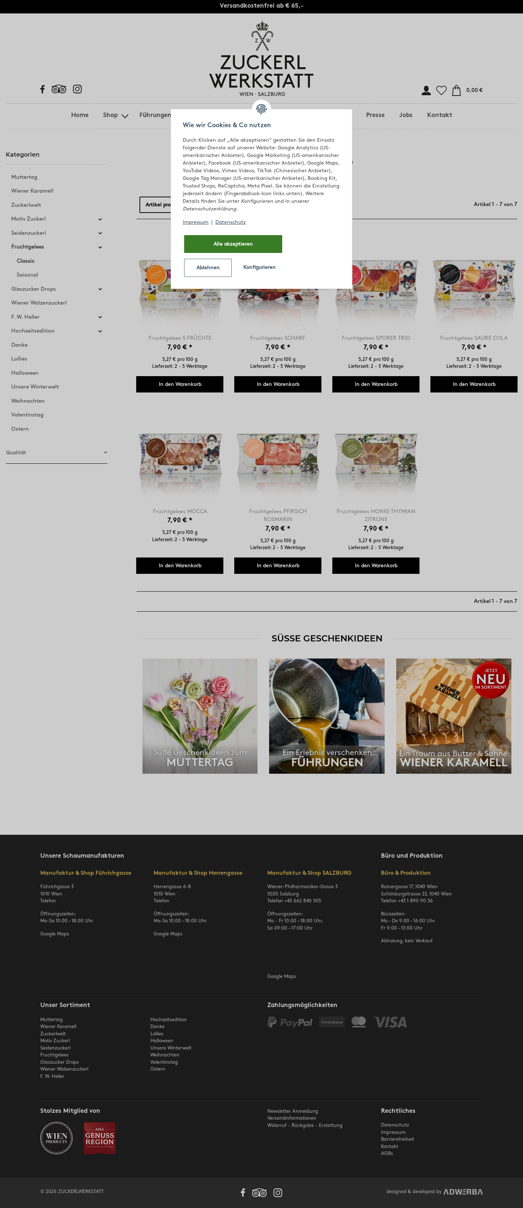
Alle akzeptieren (233, 244)
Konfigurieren (259, 267)
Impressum (195, 222)
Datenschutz (230, 222)
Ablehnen (208, 267)
